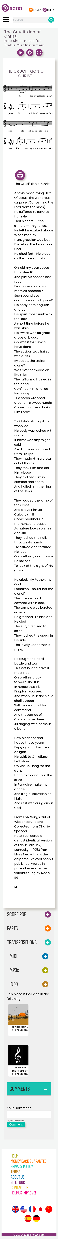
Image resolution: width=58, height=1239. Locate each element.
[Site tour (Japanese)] (40, 1210)
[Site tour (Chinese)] (49, 1210)
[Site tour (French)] (32, 1210)
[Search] (51, 20)
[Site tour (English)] (15, 1210)
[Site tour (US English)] (24, 1210)
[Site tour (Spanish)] (28, 1219)
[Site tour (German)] (36, 1219)
